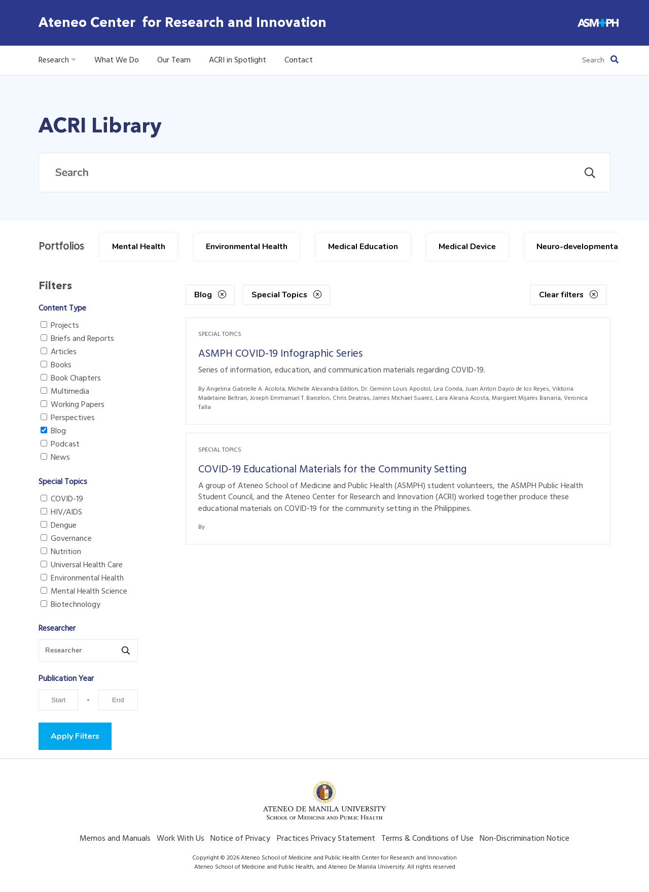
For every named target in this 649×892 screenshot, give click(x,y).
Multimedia (65, 391)
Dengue (59, 525)
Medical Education (363, 246)
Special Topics (286, 294)
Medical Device (467, 246)
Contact (298, 60)
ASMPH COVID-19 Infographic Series (280, 354)
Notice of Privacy (240, 838)
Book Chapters (71, 378)
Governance (66, 538)
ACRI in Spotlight (237, 60)
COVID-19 (62, 499)
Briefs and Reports (77, 339)
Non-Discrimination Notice (524, 838)
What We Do (116, 60)
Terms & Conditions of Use (427, 838)
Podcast (60, 444)
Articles (59, 352)
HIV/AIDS (61, 512)
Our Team (174, 60)
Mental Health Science (84, 591)
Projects (60, 325)
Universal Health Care (82, 565)
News (55, 457)
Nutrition (61, 552)
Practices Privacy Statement (326, 838)
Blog (53, 431)
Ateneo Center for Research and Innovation (183, 22)
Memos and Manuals (115, 838)
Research (57, 60)
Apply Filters (75, 736)
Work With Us (180, 838)
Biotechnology (70, 604)
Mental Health (138, 246)
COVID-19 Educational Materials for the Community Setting (332, 469)
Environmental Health (246, 246)
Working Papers (72, 404)
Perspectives (68, 418)
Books (56, 365)
